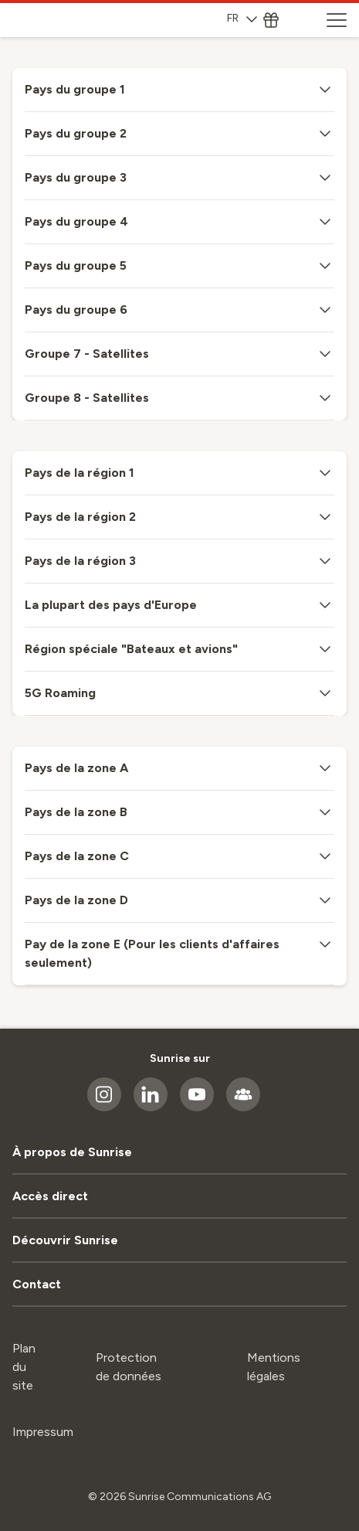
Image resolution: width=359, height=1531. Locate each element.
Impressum (42, 1431)
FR (242, 18)
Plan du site (24, 1367)
